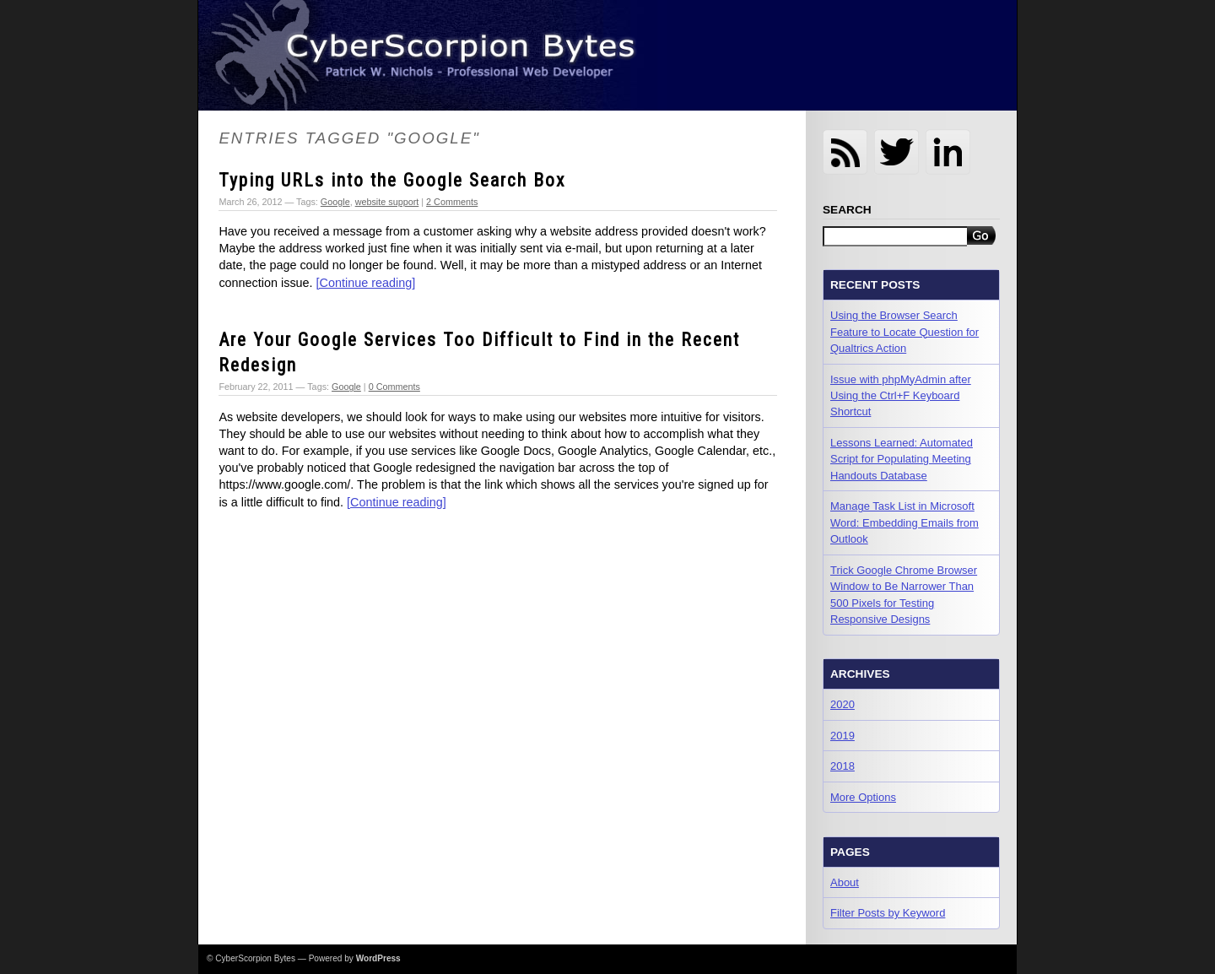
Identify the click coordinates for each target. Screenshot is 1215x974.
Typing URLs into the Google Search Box (392, 180)
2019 (842, 735)
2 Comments (452, 202)
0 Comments (394, 386)
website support (387, 202)
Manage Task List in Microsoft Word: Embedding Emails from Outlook (904, 522)
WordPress (378, 958)
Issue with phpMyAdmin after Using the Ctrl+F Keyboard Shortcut (900, 396)
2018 (842, 766)
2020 (842, 704)
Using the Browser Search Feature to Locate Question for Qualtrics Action (904, 331)
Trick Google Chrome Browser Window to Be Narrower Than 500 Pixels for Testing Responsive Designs (903, 594)
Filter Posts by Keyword (887, 912)
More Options (863, 797)
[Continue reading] (366, 282)
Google (335, 202)
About (844, 882)
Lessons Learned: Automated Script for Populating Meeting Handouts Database (901, 459)
